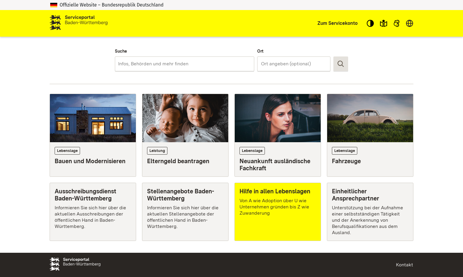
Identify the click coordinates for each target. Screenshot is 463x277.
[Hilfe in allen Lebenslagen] (277, 212)
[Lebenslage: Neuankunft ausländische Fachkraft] (277, 135)
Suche (121, 51)
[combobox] (184, 63)
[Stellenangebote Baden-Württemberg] (185, 212)
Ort (260, 51)
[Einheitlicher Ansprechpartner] (370, 212)
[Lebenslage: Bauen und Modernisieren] (93, 135)
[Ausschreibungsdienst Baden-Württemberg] (93, 212)
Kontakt (404, 265)
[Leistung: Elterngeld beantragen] (185, 135)
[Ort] (293, 63)
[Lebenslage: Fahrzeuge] (370, 135)
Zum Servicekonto (337, 23)
